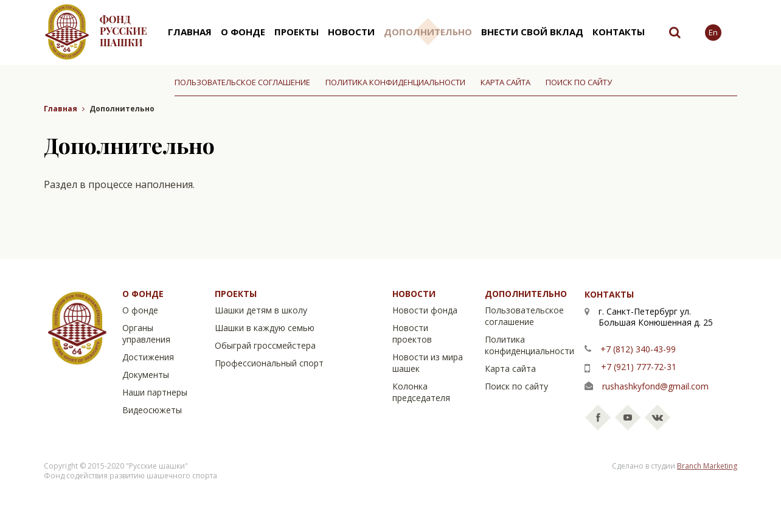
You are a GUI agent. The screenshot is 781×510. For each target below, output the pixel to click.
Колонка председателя (421, 391)
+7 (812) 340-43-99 (638, 349)
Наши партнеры (154, 392)
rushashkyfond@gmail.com (655, 386)
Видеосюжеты (152, 410)
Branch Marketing (707, 466)
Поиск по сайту (579, 82)
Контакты (618, 32)
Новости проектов (412, 333)
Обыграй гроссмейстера (265, 345)
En (713, 32)
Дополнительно (428, 32)
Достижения (148, 357)
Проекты (296, 32)
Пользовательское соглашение (242, 82)
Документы (145, 374)
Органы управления (146, 333)
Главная (190, 32)
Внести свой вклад (532, 32)
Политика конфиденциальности (395, 82)
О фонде (243, 32)
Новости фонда (424, 310)
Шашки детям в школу (261, 310)
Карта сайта (505, 82)
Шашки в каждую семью (264, 328)
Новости (351, 32)
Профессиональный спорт (269, 363)
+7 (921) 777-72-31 (638, 366)
